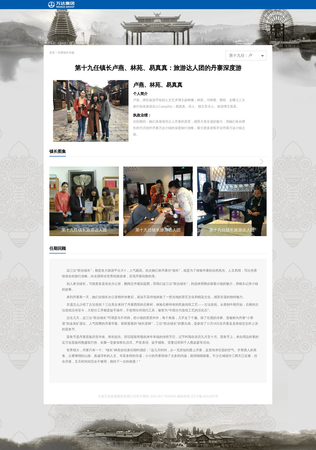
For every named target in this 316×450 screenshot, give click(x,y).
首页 (52, 52)
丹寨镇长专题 (66, 52)
